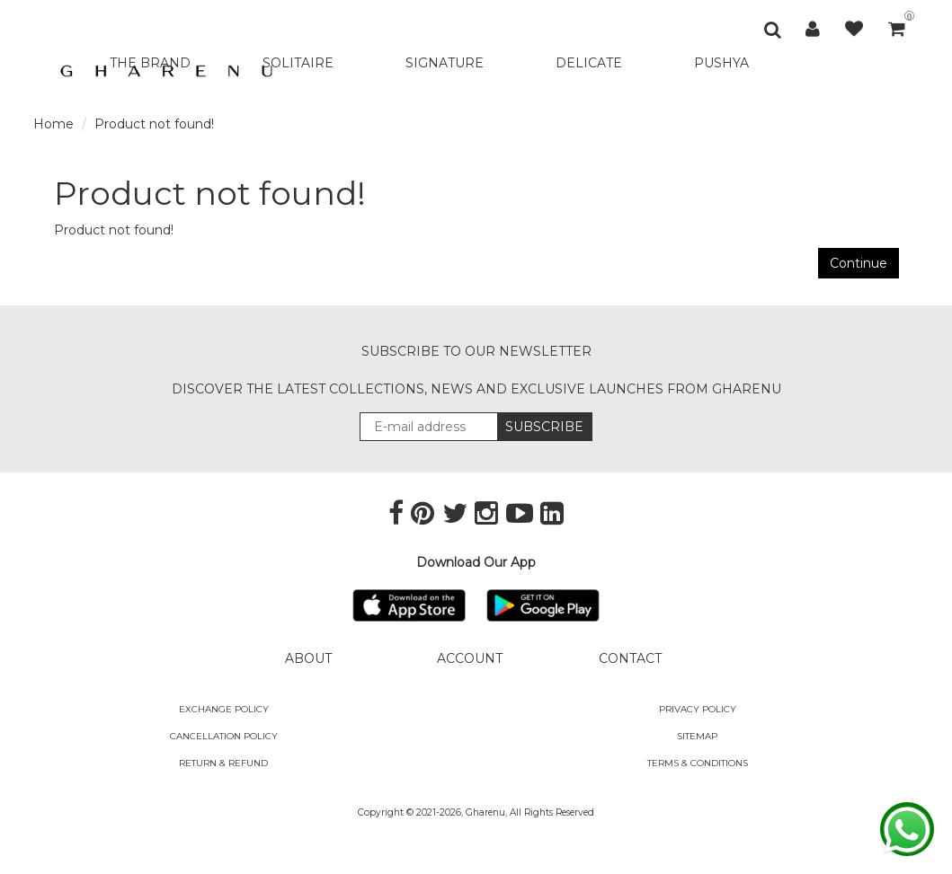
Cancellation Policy (224, 736)
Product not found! (154, 124)
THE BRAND (150, 63)
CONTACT (630, 658)
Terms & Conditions (697, 763)
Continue (858, 263)
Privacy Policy (697, 709)
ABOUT (308, 658)
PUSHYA (721, 63)
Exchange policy (224, 709)
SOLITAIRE (298, 63)
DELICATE (589, 63)
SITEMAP (697, 736)
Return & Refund (223, 763)
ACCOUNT (470, 658)
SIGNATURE (444, 63)
